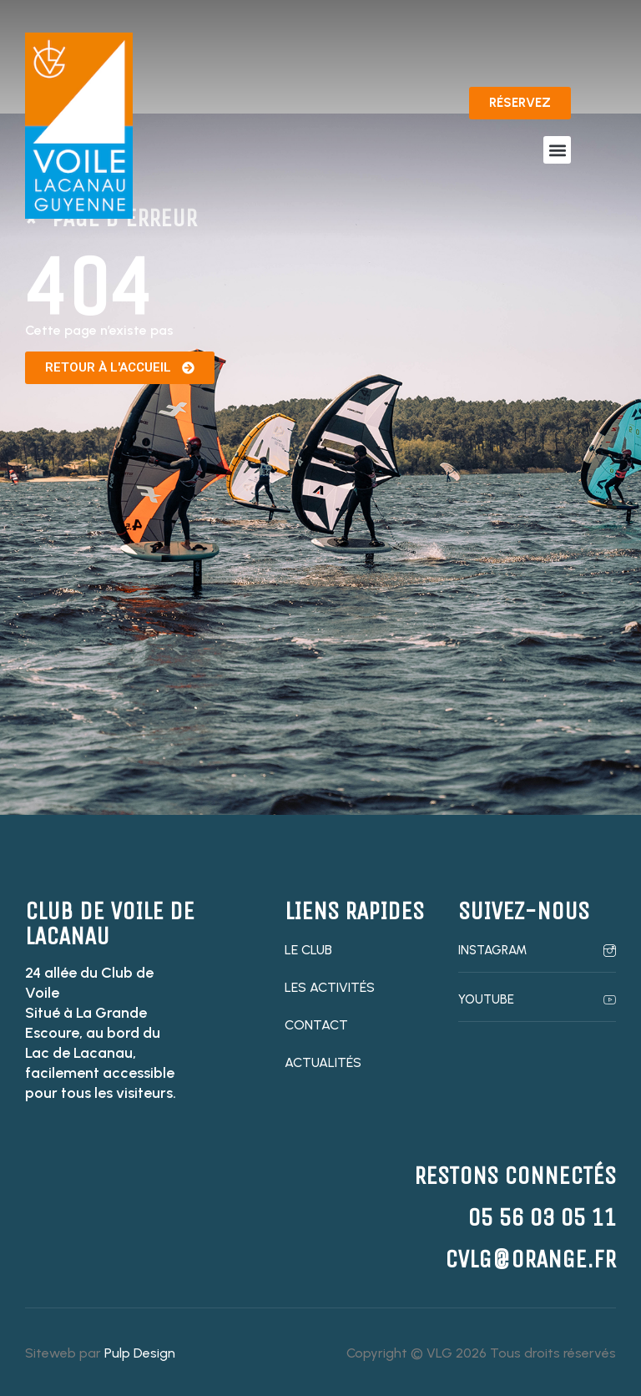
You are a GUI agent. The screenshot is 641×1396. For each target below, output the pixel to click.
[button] (557, 150)
